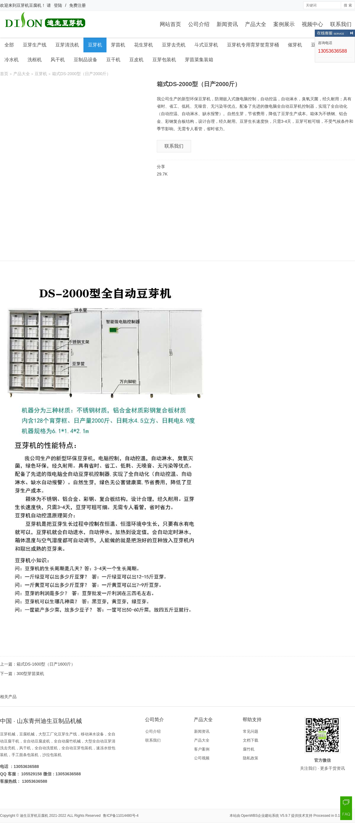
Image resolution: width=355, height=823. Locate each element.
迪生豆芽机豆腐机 (34, 816)
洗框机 (35, 59)
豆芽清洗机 (67, 44)
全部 (9, 44)
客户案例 (201, 749)
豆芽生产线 (34, 44)
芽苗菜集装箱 (199, 59)
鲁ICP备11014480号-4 (120, 816)
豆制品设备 (85, 59)
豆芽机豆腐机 (29, 5)
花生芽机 (143, 44)
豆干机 (113, 59)
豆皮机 (136, 59)
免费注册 (77, 5)
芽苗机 (118, 44)
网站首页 (170, 24)
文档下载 (250, 740)
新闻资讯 (227, 24)
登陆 (58, 5)
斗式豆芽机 (206, 44)
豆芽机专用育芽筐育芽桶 (253, 44)
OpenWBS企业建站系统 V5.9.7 (266, 816)
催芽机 (295, 44)
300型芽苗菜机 (30, 673)
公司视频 (201, 758)
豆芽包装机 (164, 59)
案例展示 (284, 24)
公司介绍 (198, 24)
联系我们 (340, 24)
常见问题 (250, 731)
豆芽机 (95, 44)
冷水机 (11, 59)
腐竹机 (248, 749)
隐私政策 (250, 758)
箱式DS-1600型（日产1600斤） (46, 664)
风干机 (58, 59)
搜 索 (348, 5)
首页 (4, 73)
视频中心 (312, 24)
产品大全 (255, 24)
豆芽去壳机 (173, 44)
